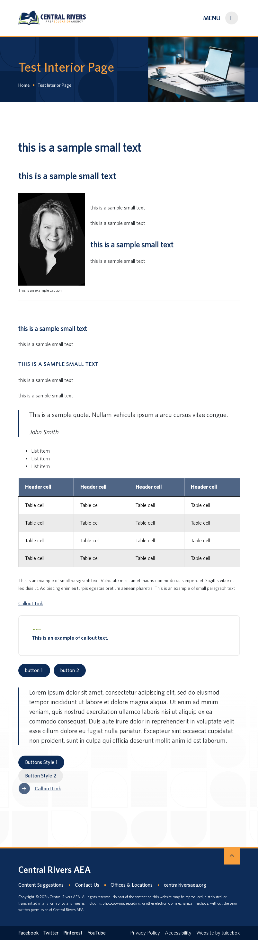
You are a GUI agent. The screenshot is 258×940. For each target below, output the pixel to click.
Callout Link (30, 603)
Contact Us (87, 885)
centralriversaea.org (185, 885)
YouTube (96, 933)
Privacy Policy (145, 933)
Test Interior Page (54, 85)
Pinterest (73, 933)
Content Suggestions (41, 885)
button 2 (69, 670)
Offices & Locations (132, 885)
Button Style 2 (40, 776)
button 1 (34, 670)
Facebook (28, 933)
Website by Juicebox (218, 933)
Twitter (50, 933)
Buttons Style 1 (41, 762)
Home (24, 85)
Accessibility (178, 933)
